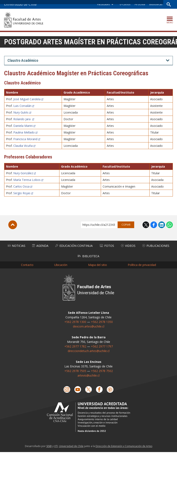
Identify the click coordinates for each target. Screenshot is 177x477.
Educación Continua (74, 246)
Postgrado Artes (33, 42)
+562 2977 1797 (102, 346)
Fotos (107, 246)
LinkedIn (161, 225)
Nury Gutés (20, 112)
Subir (12, 224)
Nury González (23, 173)
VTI (56, 446)
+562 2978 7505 (75, 371)
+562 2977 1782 (75, 346)
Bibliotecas (155, 4)
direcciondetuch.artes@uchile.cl (88, 351)
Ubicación (60, 265)
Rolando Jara (22, 119)
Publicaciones (155, 246)
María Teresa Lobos (27, 180)
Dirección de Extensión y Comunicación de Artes (124, 446)
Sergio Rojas (21, 193)
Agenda (40, 246)
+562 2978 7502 (102, 371)
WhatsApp (169, 225)
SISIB (49, 446)
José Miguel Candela (27, 99)
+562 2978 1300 (75, 322)
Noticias (16, 246)
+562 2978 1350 (102, 322)
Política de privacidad (142, 265)
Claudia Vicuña (23, 146)
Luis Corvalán (22, 106)
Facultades (103, 4)
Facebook (153, 224)
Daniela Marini (23, 126)
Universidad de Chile (71, 446)
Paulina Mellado (24, 132)
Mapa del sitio (97, 265)
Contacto (27, 265)
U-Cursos (125, 4)
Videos (128, 246)
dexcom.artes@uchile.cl (88, 326)
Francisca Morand (25, 139)
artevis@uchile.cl (88, 375)
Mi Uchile (140, 4)
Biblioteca (88, 256)
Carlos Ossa (21, 186)
